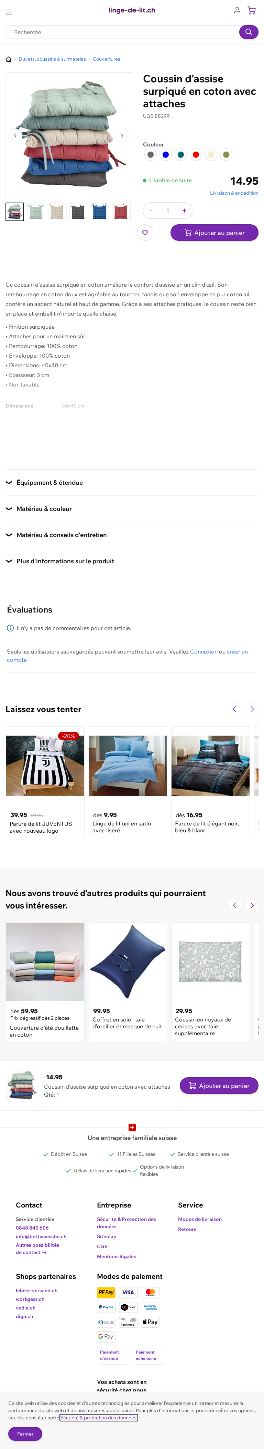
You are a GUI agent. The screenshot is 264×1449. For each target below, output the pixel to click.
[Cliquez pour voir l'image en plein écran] (69, 136)
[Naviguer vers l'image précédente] (15, 136)
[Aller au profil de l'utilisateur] (239, 9)
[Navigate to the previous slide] (235, 709)
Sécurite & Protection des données (126, 1223)
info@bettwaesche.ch (41, 1236)
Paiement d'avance (109, 1355)
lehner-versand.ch (36, 1290)
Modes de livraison (200, 1219)
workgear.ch (30, 1299)
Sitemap (107, 1236)
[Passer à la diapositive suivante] (251, 709)
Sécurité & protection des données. (99, 1418)
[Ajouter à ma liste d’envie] (145, 232)
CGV (102, 1246)
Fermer (25, 1434)
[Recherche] (248, 32)
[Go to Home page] (132, 11)
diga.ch (24, 1316)
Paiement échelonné (146, 1355)
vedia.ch (25, 1308)
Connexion (204, 651)
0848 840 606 (32, 1228)
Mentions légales (116, 1256)
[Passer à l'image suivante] (122, 136)
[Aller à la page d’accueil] (9, 59)
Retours (187, 1229)
